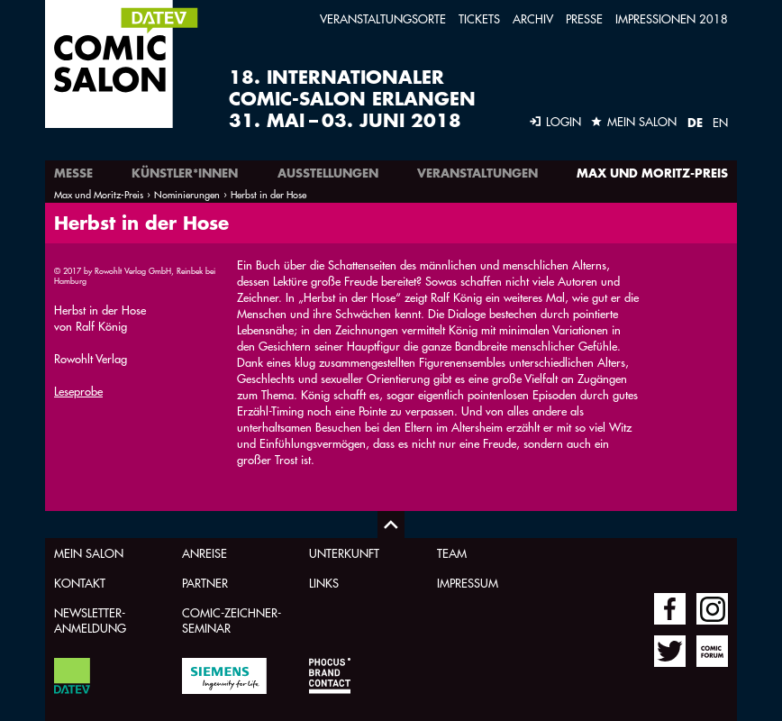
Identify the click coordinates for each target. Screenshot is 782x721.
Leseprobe (78, 390)
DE (695, 123)
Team (452, 553)
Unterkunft (344, 553)
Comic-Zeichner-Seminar (231, 620)
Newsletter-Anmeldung (90, 620)
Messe (73, 173)
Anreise (204, 553)
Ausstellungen (327, 173)
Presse (584, 18)
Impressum (467, 582)
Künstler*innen (185, 173)
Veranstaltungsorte (383, 18)
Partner (205, 582)
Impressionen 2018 (671, 18)
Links (324, 582)
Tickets (479, 18)
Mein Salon (88, 553)
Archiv (533, 18)
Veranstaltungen (477, 173)
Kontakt (79, 582)
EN (720, 122)
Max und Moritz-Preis (652, 173)
